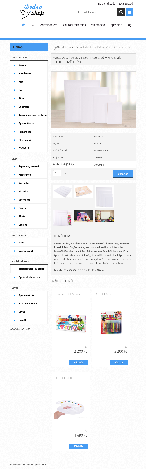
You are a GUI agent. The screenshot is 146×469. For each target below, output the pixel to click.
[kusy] (57, 173)
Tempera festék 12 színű (68, 294)
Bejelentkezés (106, 3)
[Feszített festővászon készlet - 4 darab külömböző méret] (93, 73)
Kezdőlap (57, 47)
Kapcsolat (115, 24)
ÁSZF (33, 24)
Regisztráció (125, 3)
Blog (128, 24)
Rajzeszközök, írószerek (73, 47)
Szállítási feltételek (73, 24)
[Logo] (32, 12)
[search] (121, 12)
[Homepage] (23, 24)
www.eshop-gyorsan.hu (34, 464)
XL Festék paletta (64, 378)
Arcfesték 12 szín (104, 294)
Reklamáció (97, 24)
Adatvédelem (48, 24)
